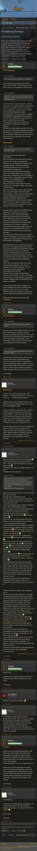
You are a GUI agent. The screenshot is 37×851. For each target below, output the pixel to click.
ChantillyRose (12, 694)
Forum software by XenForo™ (23, 847)
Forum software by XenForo (8, 847)
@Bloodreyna (7, 389)
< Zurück (3, 59)
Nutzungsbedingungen (23, 846)
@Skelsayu (9, 621)
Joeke (4, 659)
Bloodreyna (8, 142)
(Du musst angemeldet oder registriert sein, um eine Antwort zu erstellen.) (18, 827)
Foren (5, 19)
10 (24, 59)
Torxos (10, 710)
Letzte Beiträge (7, 23)
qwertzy (10, 383)
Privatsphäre (33, 846)
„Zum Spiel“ (20, 56)
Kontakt (31, 843)
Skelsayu (11, 64)
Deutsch (3, 843)
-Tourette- (11, 453)
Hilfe (35, 843)
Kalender (13, 19)
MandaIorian (11, 70)
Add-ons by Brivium (6, 849)
